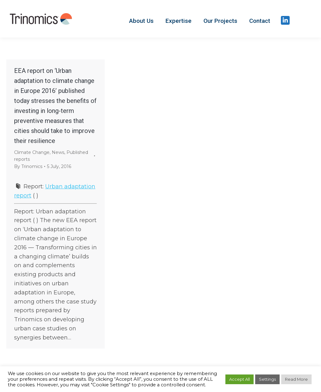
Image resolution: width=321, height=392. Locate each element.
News (58, 152)
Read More (296, 379)
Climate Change (32, 152)
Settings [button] (267, 379)
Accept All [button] (239, 379)
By (28, 166)
